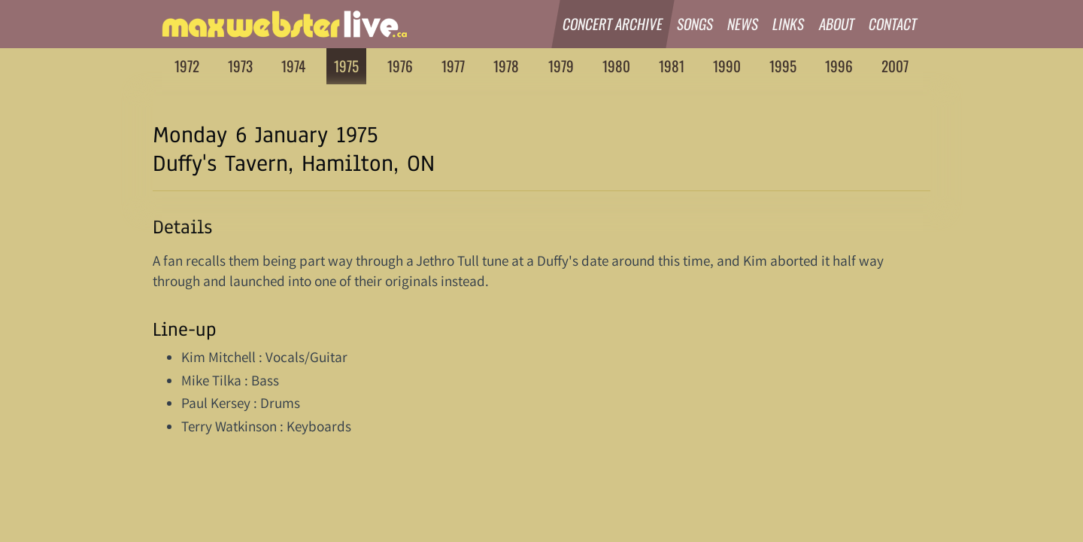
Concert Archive (613, 24)
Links (789, 24)
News (743, 24)
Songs (695, 24)
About (837, 24)
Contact (893, 24)
